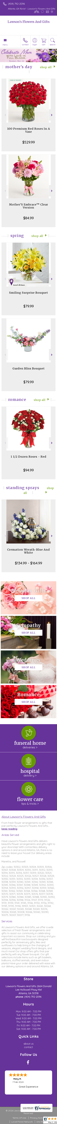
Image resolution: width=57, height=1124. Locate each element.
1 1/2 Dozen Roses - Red (28, 456)
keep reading (9, 828)
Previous (5, 115)
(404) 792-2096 (16, 3)
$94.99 (28, 470)
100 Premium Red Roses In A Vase (28, 130)
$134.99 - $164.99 (28, 563)
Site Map (40, 1121)
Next (52, 115)
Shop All (46, 67)
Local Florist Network (22, 1121)
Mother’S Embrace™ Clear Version (28, 206)
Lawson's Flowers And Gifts (29, 22)
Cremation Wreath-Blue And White (28, 551)
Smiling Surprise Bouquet (28, 292)
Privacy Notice (37, 1117)
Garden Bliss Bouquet (28, 368)
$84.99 (28, 218)
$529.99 (28, 142)
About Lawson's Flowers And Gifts (24, 816)
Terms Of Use (19, 1117)
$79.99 (28, 306)
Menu (5, 44)
